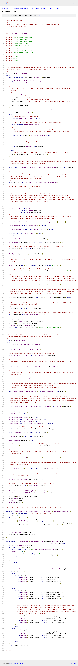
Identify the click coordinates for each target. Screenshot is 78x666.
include (52, 9)
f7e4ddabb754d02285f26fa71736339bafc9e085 (28, 9)
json (74, 663)
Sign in (74, 3)
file (38, 15)
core (58, 9)
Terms (21, 663)
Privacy (16, 663)
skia (3, 9)
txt (70, 663)
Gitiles (11, 663)
